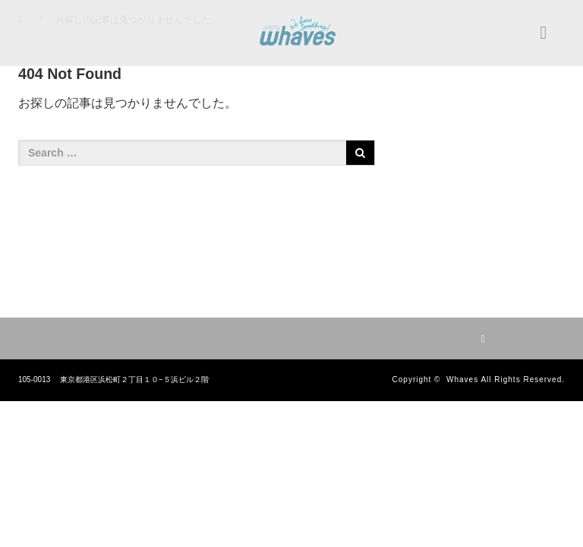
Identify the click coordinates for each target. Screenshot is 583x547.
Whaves (462, 379)
